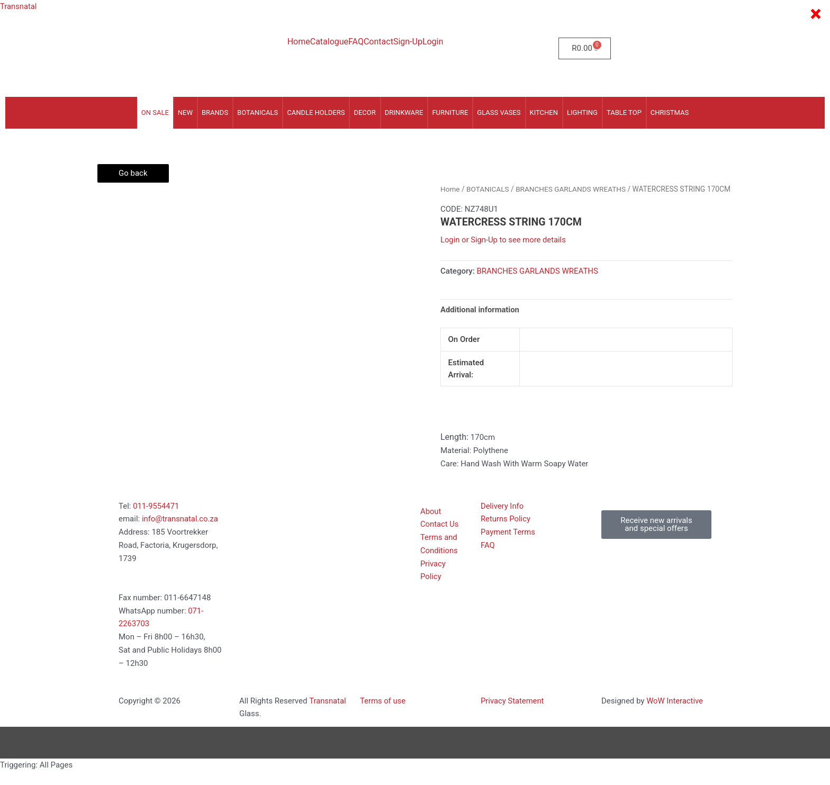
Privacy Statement (513, 714)
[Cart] (584, 48)
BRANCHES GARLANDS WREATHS (572, 189)
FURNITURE (450, 112)
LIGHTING (582, 112)
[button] (656, 538)
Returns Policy (506, 532)
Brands (215, 112)
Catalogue (329, 42)
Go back (133, 173)
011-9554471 (156, 519)
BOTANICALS (257, 112)
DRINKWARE (404, 112)
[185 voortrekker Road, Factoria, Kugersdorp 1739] (294, 558)
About (430, 524)
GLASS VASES (498, 112)
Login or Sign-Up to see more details (504, 253)
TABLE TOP (624, 112)
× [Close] (815, 14)
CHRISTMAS (670, 112)
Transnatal (19, 6)
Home (298, 42)
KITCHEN (544, 112)
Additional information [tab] (480, 322)
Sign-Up (407, 42)
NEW (185, 112)
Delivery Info (502, 519)
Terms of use (383, 714)
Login (432, 42)
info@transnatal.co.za (180, 532)
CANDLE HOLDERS (316, 112)
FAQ (356, 42)
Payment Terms (508, 545)
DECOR (364, 112)
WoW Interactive (674, 714)
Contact (378, 42)
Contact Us (439, 538)
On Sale (155, 112)
